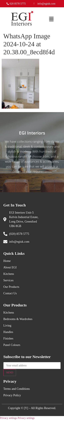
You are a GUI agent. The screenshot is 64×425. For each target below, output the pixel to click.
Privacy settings (8, 418)
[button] (51, 19)
